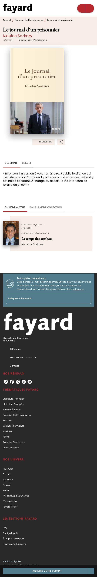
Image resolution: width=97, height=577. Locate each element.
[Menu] (85, 8)
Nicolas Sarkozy (17, 35)
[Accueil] (17, 8)
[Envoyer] (87, 299)
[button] (33, 40)
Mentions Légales (12, 561)
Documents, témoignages (29, 20)
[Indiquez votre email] (44, 299)
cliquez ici (78, 289)
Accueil (7, 20)
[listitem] (6, 382)
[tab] (11, 163)
